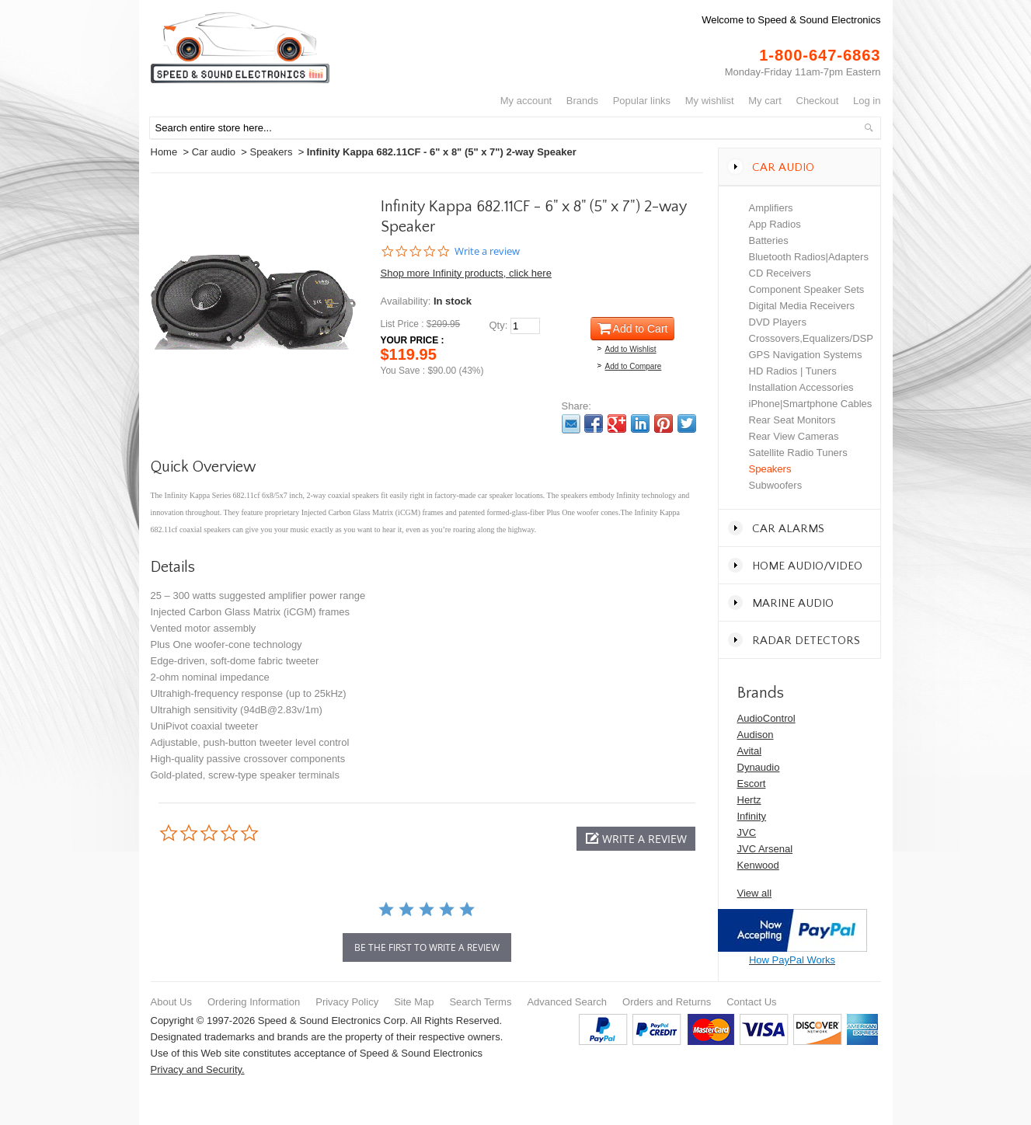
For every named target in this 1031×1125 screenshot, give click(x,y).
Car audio (213, 152)
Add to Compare (633, 366)
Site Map (414, 1002)
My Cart (765, 100)
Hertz (749, 800)
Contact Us (751, 1002)
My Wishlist (709, 100)
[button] (635, 839)
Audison (755, 734)
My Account (526, 100)
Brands (582, 100)
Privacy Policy (346, 1002)
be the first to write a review (427, 947)
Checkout (817, 100)
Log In (866, 100)
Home (164, 152)
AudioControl (766, 718)
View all (754, 893)
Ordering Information (253, 1002)
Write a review (487, 251)
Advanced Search (567, 1002)
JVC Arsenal (765, 849)
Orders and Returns (666, 1002)
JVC (747, 832)
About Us (171, 1002)
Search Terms (480, 1002)
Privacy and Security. (198, 1069)
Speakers (270, 152)
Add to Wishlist (631, 349)
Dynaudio (758, 767)
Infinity (752, 816)
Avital (749, 751)
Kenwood (758, 865)
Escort (751, 783)
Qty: (498, 325)
